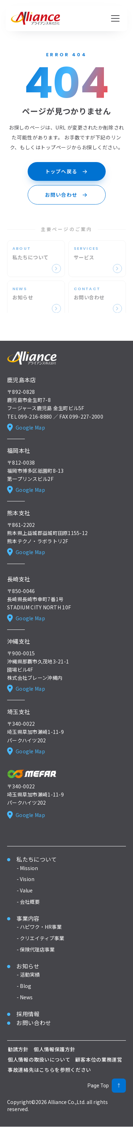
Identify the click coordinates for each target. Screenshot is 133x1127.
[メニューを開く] (115, 18)
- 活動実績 (28, 974)
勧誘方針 (18, 1049)
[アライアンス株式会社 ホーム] (35, 18)
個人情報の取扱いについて (39, 1059)
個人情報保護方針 (55, 1049)
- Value (25, 890)
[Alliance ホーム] (32, 358)
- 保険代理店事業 (36, 949)
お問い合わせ (33, 1023)
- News (25, 997)
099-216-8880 (35, 416)
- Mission (27, 868)
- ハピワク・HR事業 (39, 927)
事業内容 (27, 918)
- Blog (24, 986)
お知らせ (27, 966)
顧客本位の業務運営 (98, 1059)
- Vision (25, 879)
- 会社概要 (28, 901)
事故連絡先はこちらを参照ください (49, 1069)
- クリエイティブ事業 (40, 938)
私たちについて (36, 859)
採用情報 (27, 1014)
